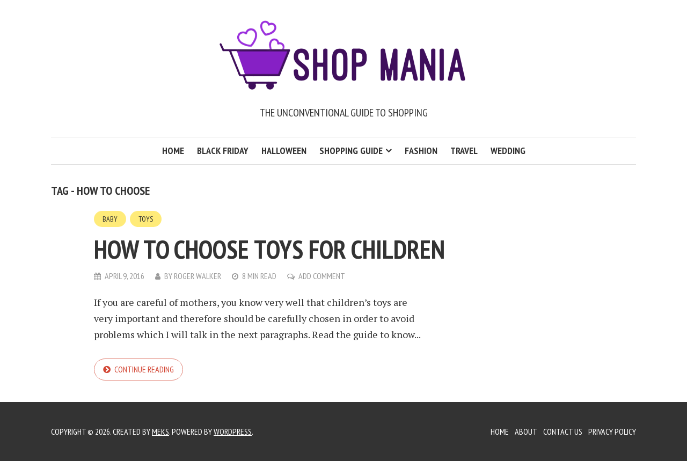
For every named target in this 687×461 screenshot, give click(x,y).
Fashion (421, 150)
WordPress (233, 431)
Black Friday (223, 150)
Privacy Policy (612, 431)
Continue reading (144, 369)
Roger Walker (197, 275)
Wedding (508, 150)
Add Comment (321, 275)
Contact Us (562, 431)
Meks (160, 431)
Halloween (283, 150)
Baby (110, 219)
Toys (145, 219)
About (526, 431)
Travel (464, 150)
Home (173, 150)
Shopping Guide (351, 150)
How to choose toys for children (269, 249)
